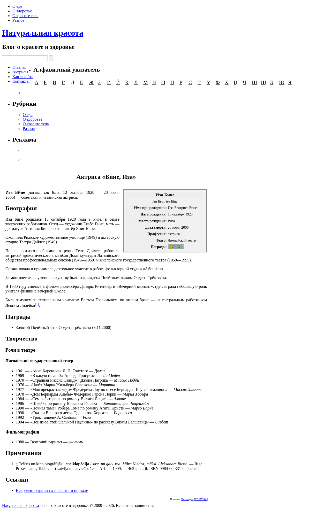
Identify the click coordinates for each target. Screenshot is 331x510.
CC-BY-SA (201, 499)
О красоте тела (25, 15)
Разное (18, 20)
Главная (19, 67)
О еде (17, 6)
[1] (37, 304)
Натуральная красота (42, 32)
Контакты (20, 81)
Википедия (187, 499)
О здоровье (22, 11)
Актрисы (20, 72)
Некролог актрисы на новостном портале (52, 490)
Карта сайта (22, 76)
